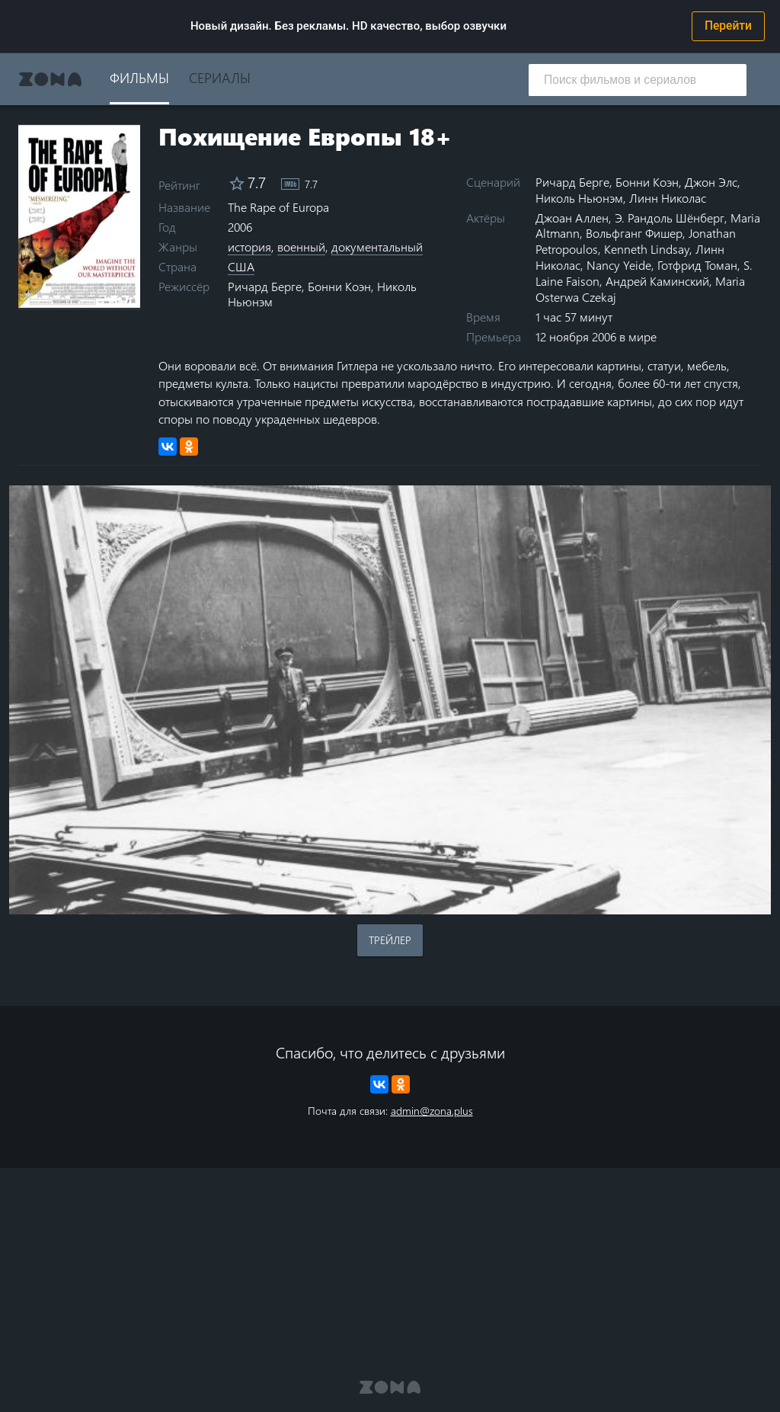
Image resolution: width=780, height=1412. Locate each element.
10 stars (131, 294)
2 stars (40, 294)
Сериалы (220, 77)
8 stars (108, 294)
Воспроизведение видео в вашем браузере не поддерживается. (390, 699)
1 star (28, 294)
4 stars (63, 294)
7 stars (97, 294)
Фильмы (139, 77)
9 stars (120, 294)
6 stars (85, 294)
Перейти (728, 26)
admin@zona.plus (432, 1110)
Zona (50, 79)
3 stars (51, 294)
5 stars (74, 294)
